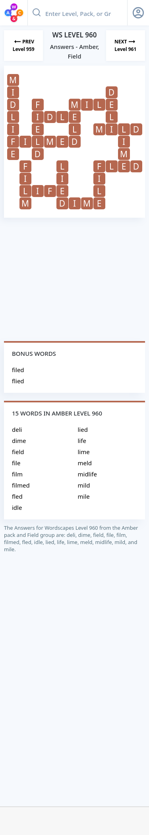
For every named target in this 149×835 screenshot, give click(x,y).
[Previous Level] (23, 45)
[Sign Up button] (138, 12)
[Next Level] (125, 45)
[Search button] (36, 12)
